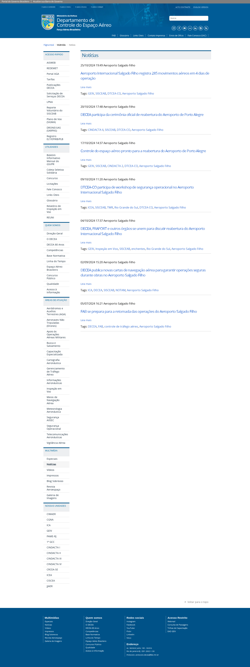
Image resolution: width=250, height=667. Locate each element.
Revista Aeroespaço (53, 638)
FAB (114, 35)
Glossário (124, 35)
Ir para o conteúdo (50, 7)
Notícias (48, 625)
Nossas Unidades (55, 506)
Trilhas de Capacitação (178, 628)
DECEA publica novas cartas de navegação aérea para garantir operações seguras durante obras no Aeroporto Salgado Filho (143, 272)
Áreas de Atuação (56, 300)
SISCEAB (100, 93)
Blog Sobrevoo (51, 634)
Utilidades (51, 147)
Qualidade (90, 647)
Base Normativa (93, 634)
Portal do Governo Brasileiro (15, 1)
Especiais (49, 621)
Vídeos (48, 628)
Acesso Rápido (54, 54)
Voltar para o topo (198, 602)
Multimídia (51, 450)
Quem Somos (52, 225)
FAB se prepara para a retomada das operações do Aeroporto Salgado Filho (139, 311)
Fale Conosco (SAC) (197, 35)
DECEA (98, 290)
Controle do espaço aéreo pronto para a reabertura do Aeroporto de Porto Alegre (143, 150)
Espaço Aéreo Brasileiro (96, 641)
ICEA (91, 207)
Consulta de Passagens (178, 625)
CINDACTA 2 (115, 166)
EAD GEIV (172, 631)
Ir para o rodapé (98, 7)
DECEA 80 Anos (92, 628)
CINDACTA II (95, 130)
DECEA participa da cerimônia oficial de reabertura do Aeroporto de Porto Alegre (142, 114)
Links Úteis (138, 35)
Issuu (129, 638)
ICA (90, 290)
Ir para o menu (67, 7)
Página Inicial (49, 44)
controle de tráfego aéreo (121, 326)
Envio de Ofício (176, 35)
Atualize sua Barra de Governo (47, 1)
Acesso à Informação (95, 651)
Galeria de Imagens (53, 641)
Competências (92, 631)
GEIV (91, 93)
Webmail (171, 621)
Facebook (131, 625)
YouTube (131, 628)
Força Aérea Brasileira (68, 30)
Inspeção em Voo (106, 249)
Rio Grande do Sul (126, 207)
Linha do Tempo (93, 638)
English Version (200, 7)
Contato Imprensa (156, 35)
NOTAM (121, 290)
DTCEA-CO (114, 93)
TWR (110, 207)
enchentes (138, 249)
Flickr (129, 631)
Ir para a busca (82, 7)
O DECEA (90, 625)
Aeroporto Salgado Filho (138, 93)
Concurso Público (93, 644)
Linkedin (130, 634)
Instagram (131, 621)
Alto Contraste (183, 7)
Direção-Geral (92, 621)
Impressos (49, 631)
